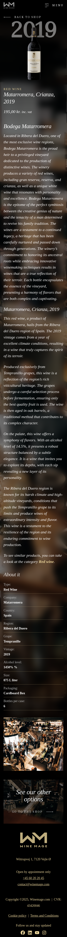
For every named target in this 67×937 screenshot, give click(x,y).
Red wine (46, 561)
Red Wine (13, 89)
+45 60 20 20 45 (33, 878)
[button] (23, 17)
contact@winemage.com (33, 884)
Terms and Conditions (44, 915)
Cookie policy (17, 915)
